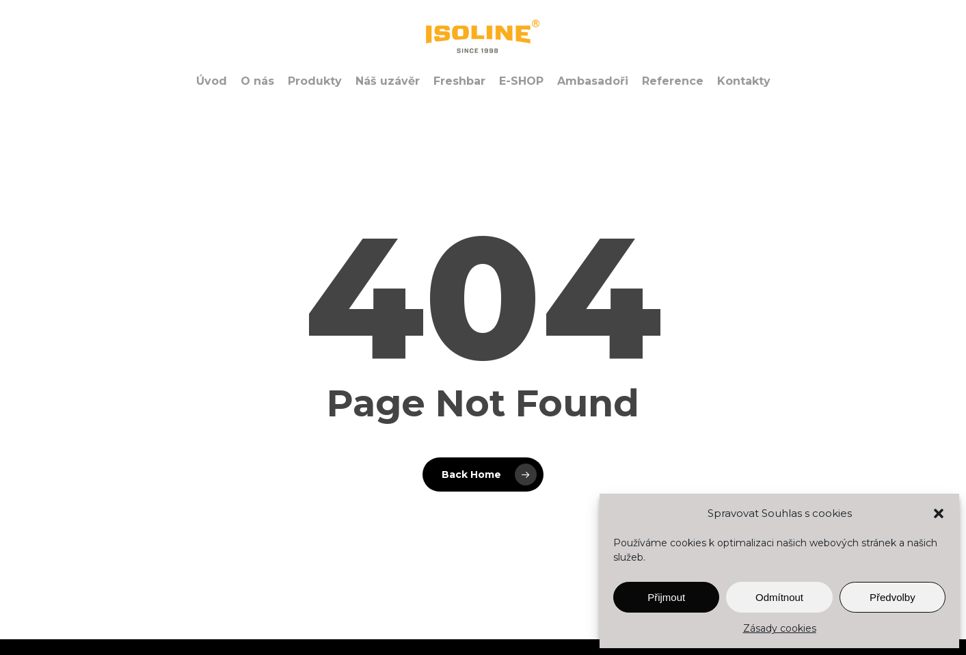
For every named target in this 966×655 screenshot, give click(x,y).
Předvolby (892, 597)
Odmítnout (779, 597)
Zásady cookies (779, 628)
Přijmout (666, 597)
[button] (938, 513)
